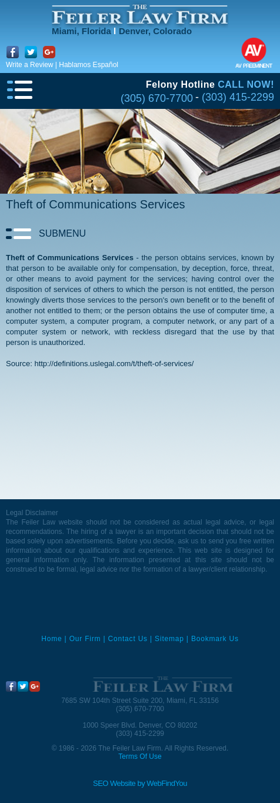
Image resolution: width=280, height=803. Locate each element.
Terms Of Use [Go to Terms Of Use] (139, 756)
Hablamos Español (88, 65)
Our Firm (85, 639)
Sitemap (169, 639)
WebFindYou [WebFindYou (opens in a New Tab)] (166, 783)
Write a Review (29, 65)
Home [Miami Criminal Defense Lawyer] (51, 639)
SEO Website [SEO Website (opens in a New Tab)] (114, 783)
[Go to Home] (140, 14)
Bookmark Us (215, 639)
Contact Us (128, 639)
